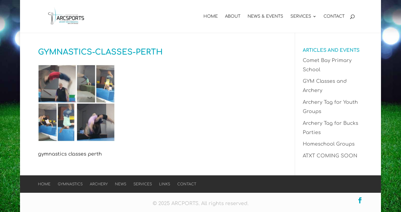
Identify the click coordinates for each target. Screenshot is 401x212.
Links (164, 184)
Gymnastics (70, 184)
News (120, 184)
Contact (334, 17)
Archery (99, 184)
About (232, 17)
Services (300, 17)
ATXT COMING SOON (330, 155)
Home (210, 17)
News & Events (265, 17)
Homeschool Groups (329, 144)
